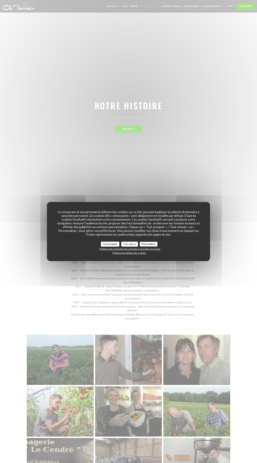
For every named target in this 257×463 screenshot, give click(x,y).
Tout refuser (129, 244)
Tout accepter (110, 244)
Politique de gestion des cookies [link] (129, 252)
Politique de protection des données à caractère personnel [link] (129, 248)
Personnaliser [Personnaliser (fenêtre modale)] (149, 244)
